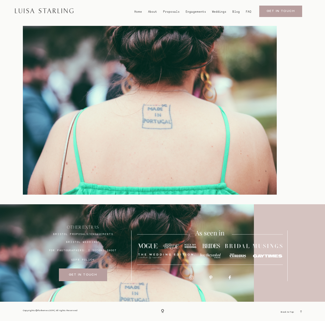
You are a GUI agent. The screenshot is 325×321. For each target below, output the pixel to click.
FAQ (248, 11)
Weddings (219, 11)
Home (138, 11)
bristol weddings (83, 241)
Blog (236, 11)
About (152, 11)
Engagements (196, 11)
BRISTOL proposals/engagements (83, 233)
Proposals (171, 11)
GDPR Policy (83, 259)
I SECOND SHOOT (102, 250)
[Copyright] (163, 311)
